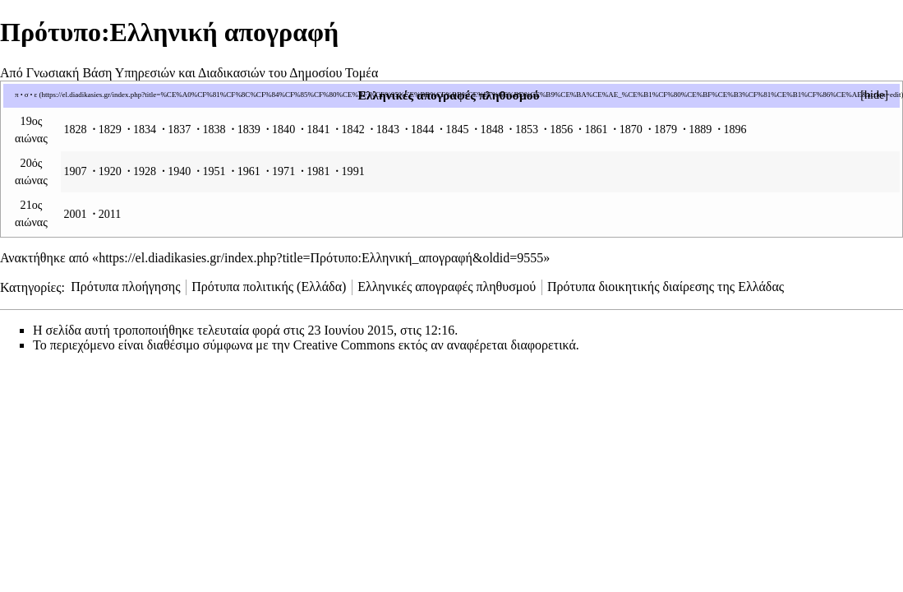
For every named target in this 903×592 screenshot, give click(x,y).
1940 (179, 171)
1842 (353, 129)
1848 (492, 129)
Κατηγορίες (31, 287)
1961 (248, 171)
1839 (248, 129)
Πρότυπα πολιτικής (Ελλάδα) (268, 287)
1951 (213, 171)
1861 (595, 129)
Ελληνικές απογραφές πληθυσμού (448, 95)
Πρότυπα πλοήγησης (125, 287)
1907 (74, 171)
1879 (665, 129)
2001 (74, 213)
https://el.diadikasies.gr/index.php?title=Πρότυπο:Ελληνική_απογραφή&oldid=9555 (321, 258)
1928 (144, 171)
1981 (317, 171)
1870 (631, 129)
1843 (387, 129)
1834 (144, 129)
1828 (74, 129)
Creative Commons (344, 345)
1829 (110, 129)
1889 (700, 129)
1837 (179, 129)
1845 (456, 129)
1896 (734, 129)
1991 (353, 171)
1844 (422, 129)
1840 (283, 129)
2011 (110, 213)
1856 (561, 129)
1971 (283, 171)
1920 (110, 171)
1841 (317, 129)
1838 (213, 129)
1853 (526, 129)
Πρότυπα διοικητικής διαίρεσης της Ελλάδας (665, 287)
